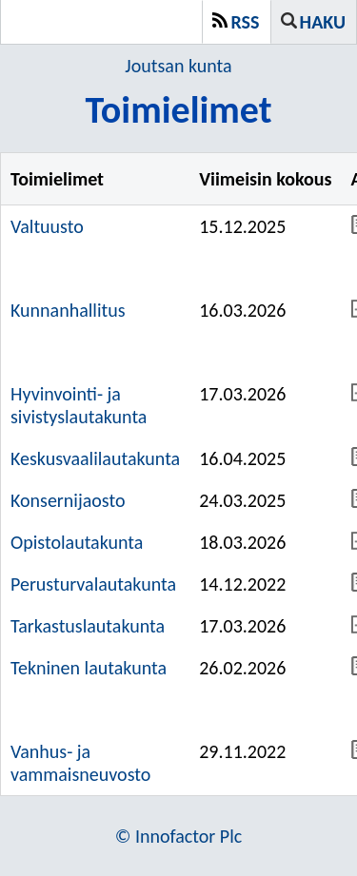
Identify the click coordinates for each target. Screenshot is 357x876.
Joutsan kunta (178, 65)
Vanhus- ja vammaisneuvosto (80, 763)
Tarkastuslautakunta (87, 625)
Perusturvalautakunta (93, 584)
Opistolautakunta (76, 542)
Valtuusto (47, 226)
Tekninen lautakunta (88, 667)
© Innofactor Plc (179, 836)
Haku (323, 21)
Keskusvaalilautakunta (95, 458)
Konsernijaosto (68, 500)
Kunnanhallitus (68, 310)
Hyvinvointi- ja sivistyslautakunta (78, 405)
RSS (245, 21)
